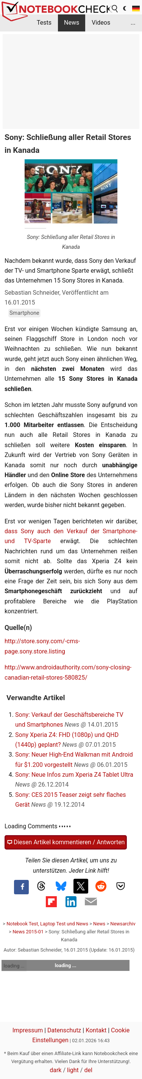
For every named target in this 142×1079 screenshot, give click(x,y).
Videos (101, 22)
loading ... (13, 966)
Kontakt (96, 1030)
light (73, 1070)
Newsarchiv (122, 924)
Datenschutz (64, 1030)
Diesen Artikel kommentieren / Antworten (66, 842)
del (88, 1070)
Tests (44, 22)
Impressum (27, 1030)
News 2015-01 (28, 932)
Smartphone (24, 313)
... (133, 22)
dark (55, 1070)
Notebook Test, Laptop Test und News (47, 924)
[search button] (115, 9)
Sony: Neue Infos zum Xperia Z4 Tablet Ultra (74, 774)
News (71, 22)
